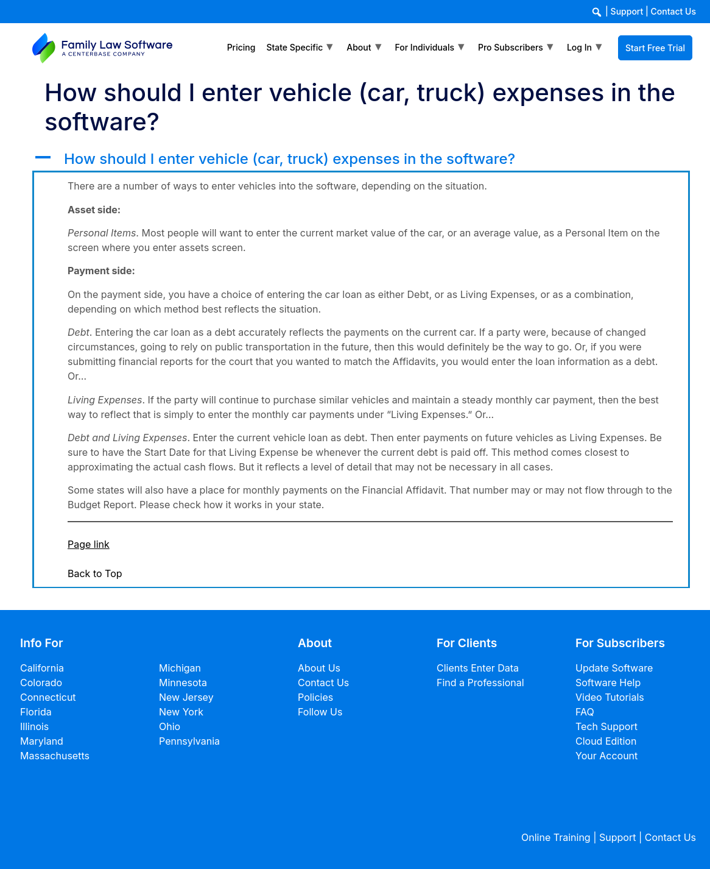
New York (181, 712)
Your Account (606, 756)
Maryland (41, 741)
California (42, 668)
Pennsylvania (189, 741)
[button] (361, 159)
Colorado (41, 682)
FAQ (584, 712)
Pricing (241, 47)
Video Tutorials (609, 697)
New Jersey (186, 697)
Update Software (614, 668)
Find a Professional (480, 682)
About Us (319, 668)
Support (627, 11)
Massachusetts (55, 756)
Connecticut (48, 697)
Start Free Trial (655, 48)
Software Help (608, 682)
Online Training (556, 837)
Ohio (169, 726)
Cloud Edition (605, 741)
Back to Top (95, 573)
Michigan (180, 668)
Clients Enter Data (478, 668)
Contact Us (673, 11)
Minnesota (183, 682)
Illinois (34, 726)
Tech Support (606, 726)
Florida (36, 712)
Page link (89, 544)
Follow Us (320, 712)
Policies (315, 697)
